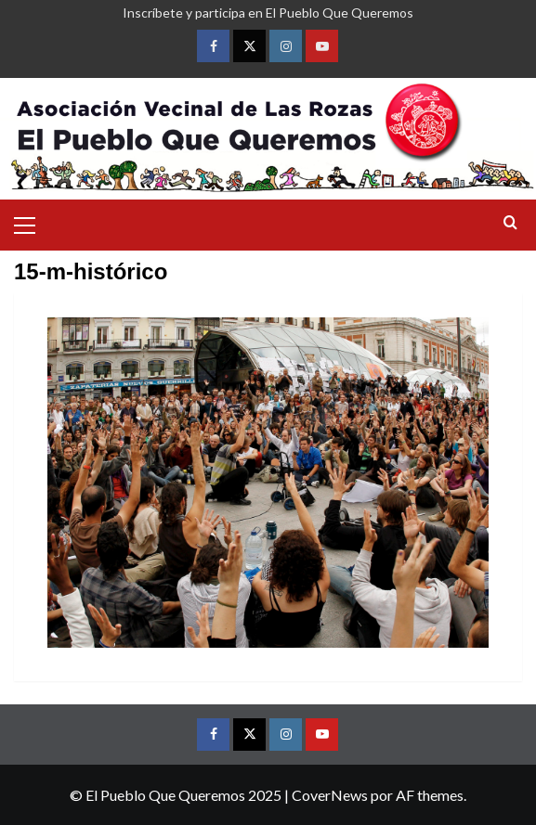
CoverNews (330, 795)
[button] (32, 223)
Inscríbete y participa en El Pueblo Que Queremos (268, 12)
